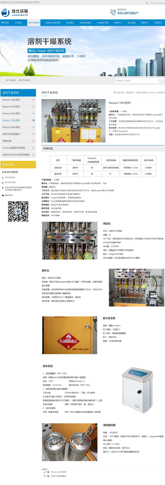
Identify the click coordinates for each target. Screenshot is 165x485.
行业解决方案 (102, 23)
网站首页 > (131, 93)
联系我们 (158, 23)
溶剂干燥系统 (34, 23)
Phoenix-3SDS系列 (11, 100)
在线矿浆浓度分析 (53, 23)
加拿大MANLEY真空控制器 (16, 155)
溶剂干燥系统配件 (11, 134)
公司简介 (18, 23)
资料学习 (118, 23)
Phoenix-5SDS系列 (11, 113)
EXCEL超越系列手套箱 (14, 148)
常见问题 (131, 23)
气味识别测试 (85, 23)
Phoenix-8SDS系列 (11, 127)
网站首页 (5, 23)
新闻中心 (145, 23)
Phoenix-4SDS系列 (11, 106)
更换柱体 (7, 141)
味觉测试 (70, 23)
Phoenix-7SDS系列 (11, 120)
